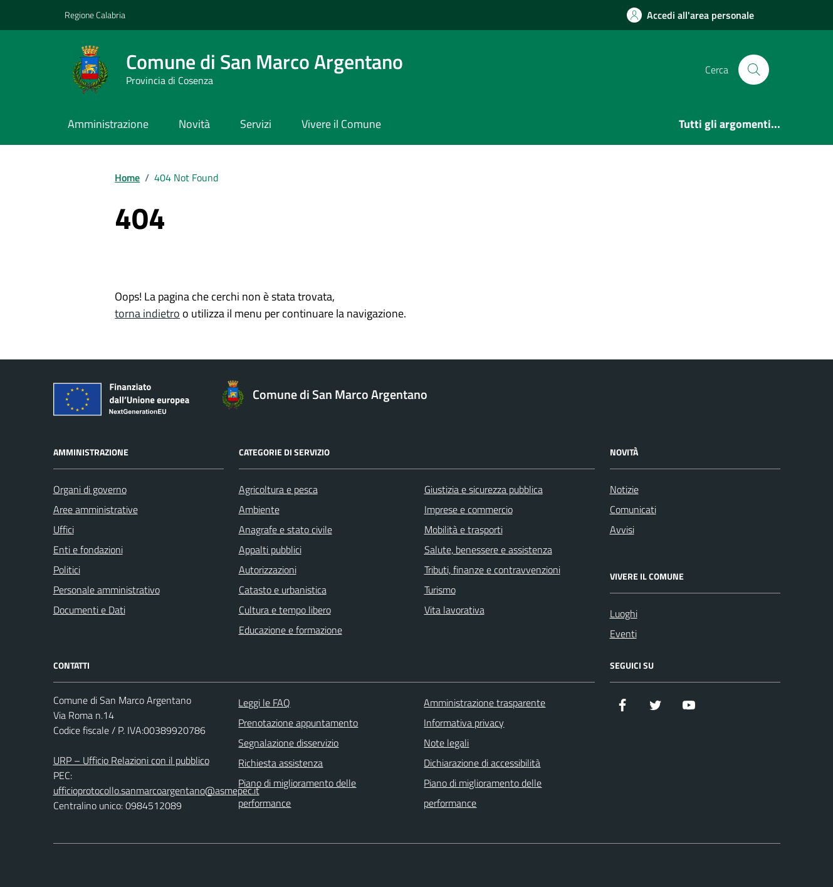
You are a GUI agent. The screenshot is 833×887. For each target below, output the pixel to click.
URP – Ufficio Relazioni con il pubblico (131, 760)
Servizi (255, 123)
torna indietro (147, 313)
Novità (194, 123)
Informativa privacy (464, 722)
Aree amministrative (95, 509)
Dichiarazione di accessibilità (482, 762)
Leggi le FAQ (264, 702)
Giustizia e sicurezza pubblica (483, 489)
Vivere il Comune (341, 123)
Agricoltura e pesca (278, 489)
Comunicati (633, 509)
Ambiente (259, 509)
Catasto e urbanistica (283, 589)
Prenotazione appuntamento (298, 722)
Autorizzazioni (267, 569)
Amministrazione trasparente (484, 702)
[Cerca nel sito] (753, 70)
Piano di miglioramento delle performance (297, 792)
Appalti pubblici (270, 549)
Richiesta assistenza (280, 762)
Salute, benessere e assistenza (488, 549)
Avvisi (622, 529)
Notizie (624, 489)
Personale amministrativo (106, 589)
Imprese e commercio (468, 509)
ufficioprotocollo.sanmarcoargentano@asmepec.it (156, 790)
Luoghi (623, 613)
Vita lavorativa (454, 609)
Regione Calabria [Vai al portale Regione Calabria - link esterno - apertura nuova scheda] (95, 14)
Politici (66, 569)
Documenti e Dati (89, 609)
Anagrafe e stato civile (285, 529)
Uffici (63, 529)
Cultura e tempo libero (285, 609)
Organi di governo (90, 489)
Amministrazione (108, 123)
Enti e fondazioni (88, 549)
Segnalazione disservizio (288, 742)
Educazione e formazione (290, 629)
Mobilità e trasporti (463, 529)
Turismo (440, 589)
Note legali (446, 742)
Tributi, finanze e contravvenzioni (492, 569)
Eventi (623, 633)
